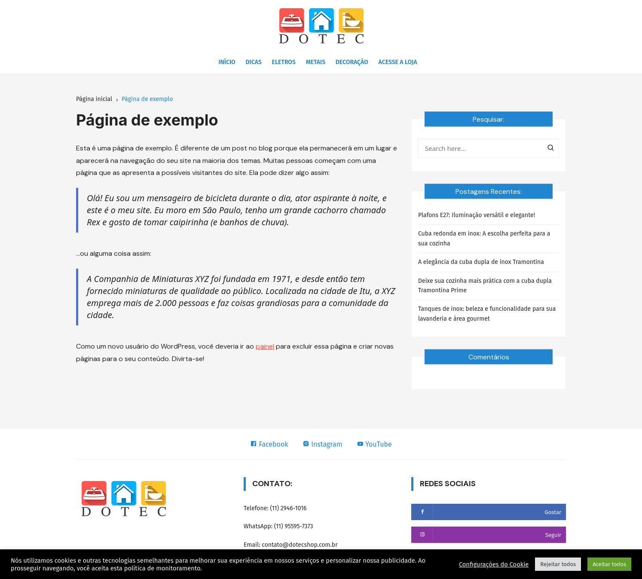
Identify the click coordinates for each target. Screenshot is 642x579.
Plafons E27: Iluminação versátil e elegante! (476, 215)
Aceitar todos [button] (609, 564)
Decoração (352, 62)
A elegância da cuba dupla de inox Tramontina (481, 262)
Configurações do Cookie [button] (494, 564)
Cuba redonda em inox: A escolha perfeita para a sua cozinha (484, 238)
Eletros (284, 62)
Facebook (269, 444)
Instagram (322, 444)
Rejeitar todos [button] (558, 564)
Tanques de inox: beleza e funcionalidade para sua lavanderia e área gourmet (487, 313)
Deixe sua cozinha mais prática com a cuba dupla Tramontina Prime (485, 285)
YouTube (374, 444)
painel (265, 346)
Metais (315, 62)
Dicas (254, 62)
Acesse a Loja (398, 62)
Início (226, 62)
